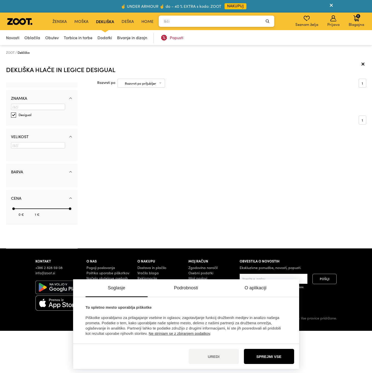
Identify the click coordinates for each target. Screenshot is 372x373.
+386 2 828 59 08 (49, 309)
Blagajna (356, 20)
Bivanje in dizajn (132, 37)
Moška (81, 21)
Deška (128, 21)
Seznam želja (306, 21)
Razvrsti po (106, 124)
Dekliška (105, 21)
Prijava (333, 21)
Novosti (12, 37)
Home (147, 21)
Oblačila (32, 37)
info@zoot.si (45, 314)
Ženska (59, 21)
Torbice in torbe (78, 37)
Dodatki (104, 37)
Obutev (52, 37)
